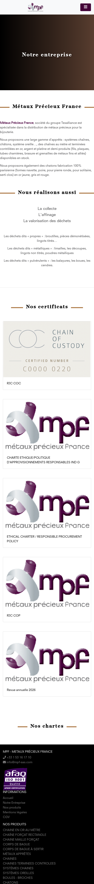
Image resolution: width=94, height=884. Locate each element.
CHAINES (10, 858)
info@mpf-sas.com (17, 762)
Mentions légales (15, 812)
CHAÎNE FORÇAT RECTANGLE (24, 835)
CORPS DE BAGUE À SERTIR (23, 849)
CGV (6, 817)
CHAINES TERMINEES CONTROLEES (29, 863)
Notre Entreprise (14, 802)
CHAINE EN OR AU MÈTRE (21, 830)
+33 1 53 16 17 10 (17, 757)
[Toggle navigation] (85, 7)
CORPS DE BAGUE (16, 844)
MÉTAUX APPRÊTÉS (17, 854)
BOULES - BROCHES (18, 878)
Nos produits (12, 807)
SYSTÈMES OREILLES (18, 873)
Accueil (8, 798)
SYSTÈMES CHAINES (18, 868)
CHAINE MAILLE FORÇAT (21, 839)
